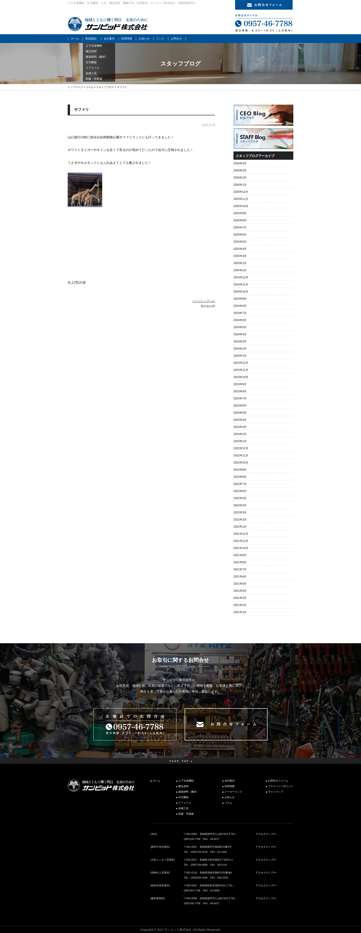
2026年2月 (240, 177)
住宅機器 (183, 797)
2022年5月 (240, 498)
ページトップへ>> (203, 301)
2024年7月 (240, 313)
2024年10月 (240, 291)
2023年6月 (240, 405)
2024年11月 (240, 284)
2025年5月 (240, 241)
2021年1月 (240, 612)
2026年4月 (240, 163)
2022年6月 (240, 491)
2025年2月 (240, 263)
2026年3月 (240, 170)
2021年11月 (240, 541)
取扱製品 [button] (90, 38)
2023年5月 (240, 412)
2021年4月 (240, 590)
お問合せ (176, 38)
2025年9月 (240, 213)
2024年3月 (240, 341)
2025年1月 (240, 270)
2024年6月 (240, 320)
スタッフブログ (105, 87)
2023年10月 (240, 377)
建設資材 (183, 786)
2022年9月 (240, 469)
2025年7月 (240, 227)
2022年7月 (240, 484)
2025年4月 (240, 248)
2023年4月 (240, 419)
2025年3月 (240, 256)
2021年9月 (240, 555)
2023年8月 (240, 391)
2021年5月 (240, 583)
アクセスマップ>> (266, 834)
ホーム (75, 38)
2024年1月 (240, 355)
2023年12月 (240, 362)
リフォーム (184, 802)
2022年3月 (240, 512)
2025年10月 (240, 206)
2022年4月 (240, 505)
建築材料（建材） (188, 791)
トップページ (75, 87)
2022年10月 (240, 462)
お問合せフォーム (278, 780)
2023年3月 (240, 427)
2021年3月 (240, 598)
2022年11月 (240, 455)
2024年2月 (240, 348)
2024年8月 (240, 305)
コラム (89, 87)
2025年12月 (240, 191)
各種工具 (183, 808)
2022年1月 (240, 526)
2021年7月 (240, 569)
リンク (160, 38)
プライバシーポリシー (280, 786)
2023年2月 (240, 434)
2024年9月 (240, 298)
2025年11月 (240, 199)
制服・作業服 (186, 813)
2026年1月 (240, 184)
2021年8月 (240, 562)
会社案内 (109, 38)
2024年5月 (240, 327)
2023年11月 (240, 370)
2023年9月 (240, 384)
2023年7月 (240, 398)
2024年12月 (240, 277)
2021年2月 (240, 605)
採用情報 (126, 38)
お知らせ (144, 38)
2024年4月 (240, 334)
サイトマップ (275, 791)
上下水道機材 (186, 780)
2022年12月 (240, 448)
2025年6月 (240, 234)
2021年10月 (240, 548)
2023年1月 (240, 441)
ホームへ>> (208, 305)
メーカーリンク (233, 791)
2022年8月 (240, 476)
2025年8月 (240, 220)
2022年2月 (240, 519)
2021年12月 (240, 533)
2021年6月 (240, 576)
